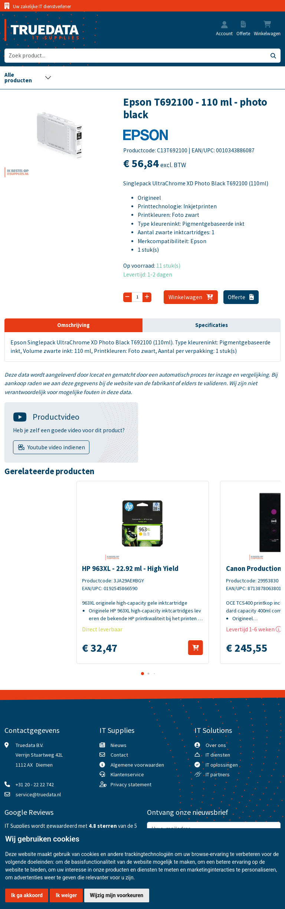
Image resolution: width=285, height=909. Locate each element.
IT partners (218, 774)
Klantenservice (127, 774)
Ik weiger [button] (66, 895)
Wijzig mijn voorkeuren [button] (116, 895)
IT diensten (218, 754)
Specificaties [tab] (211, 325)
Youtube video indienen (56, 447)
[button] (224, 25)
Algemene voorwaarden (137, 764)
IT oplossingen (222, 764)
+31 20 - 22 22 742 (35, 784)
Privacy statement (131, 784)
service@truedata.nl (38, 794)
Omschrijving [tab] (73, 325)
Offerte (241, 297)
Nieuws (119, 745)
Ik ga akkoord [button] (27, 895)
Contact (119, 754)
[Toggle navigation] (28, 77)
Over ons (216, 745)
